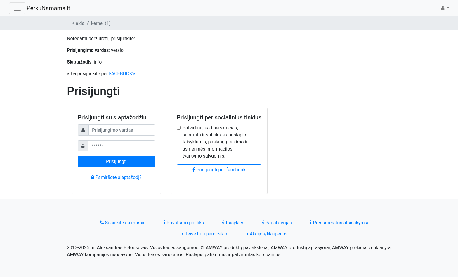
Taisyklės (233, 222)
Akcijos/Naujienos (267, 234)
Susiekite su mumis (123, 222)
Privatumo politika (184, 222)
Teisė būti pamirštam (205, 234)
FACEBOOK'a (122, 73)
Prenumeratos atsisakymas (339, 222)
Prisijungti (116, 161)
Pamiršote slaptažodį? (116, 177)
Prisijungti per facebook (218, 169)
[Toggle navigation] (17, 8)
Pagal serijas (277, 222)
